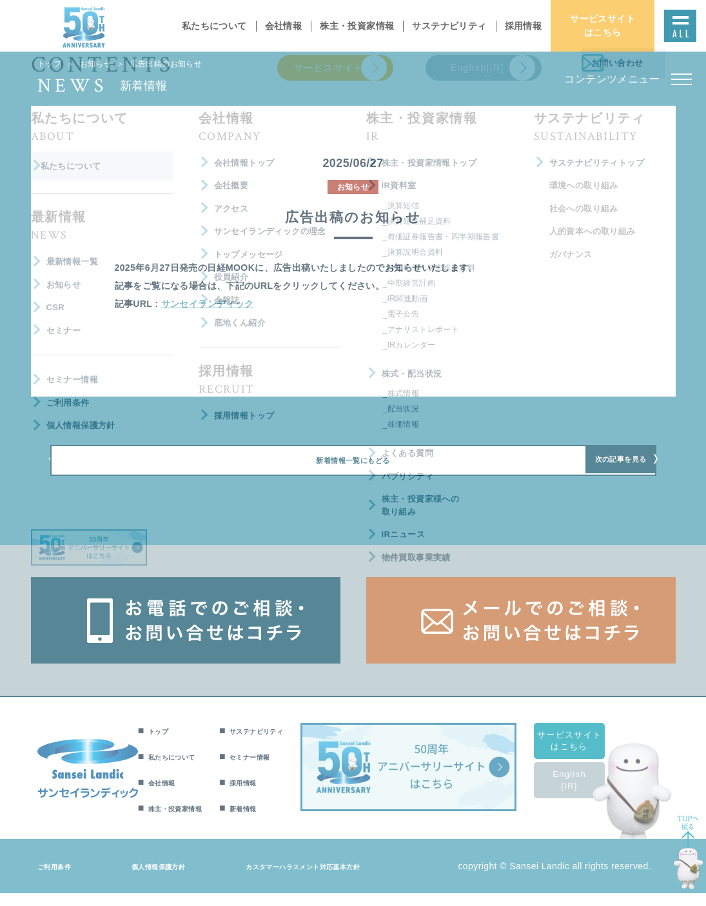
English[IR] (585, 792)
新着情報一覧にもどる (352, 468)
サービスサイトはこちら (585, 753)
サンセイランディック (207, 304)
